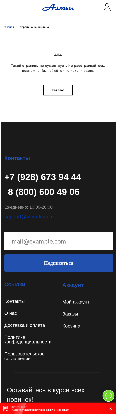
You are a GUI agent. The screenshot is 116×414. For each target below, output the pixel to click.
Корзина (71, 326)
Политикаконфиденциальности (28, 339)
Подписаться (59, 263)
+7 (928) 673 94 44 (42, 177)
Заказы (70, 314)
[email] (58, 241)
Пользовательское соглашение (24, 356)
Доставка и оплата (24, 325)
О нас (10, 313)
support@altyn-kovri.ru (29, 216)
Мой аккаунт (75, 302)
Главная (9, 26)
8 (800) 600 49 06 (44, 192)
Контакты (14, 301)
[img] (107, 7)
